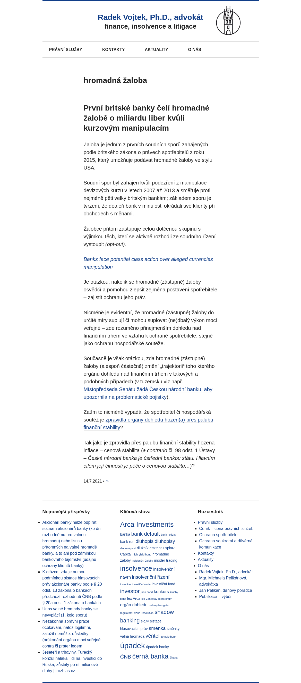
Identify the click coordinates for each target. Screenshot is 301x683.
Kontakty (113, 49)
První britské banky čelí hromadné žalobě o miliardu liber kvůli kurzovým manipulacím (147, 118)
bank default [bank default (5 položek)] (145, 534)
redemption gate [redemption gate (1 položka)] (159, 605)
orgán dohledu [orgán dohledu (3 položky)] (134, 604)
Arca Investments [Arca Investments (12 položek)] (147, 524)
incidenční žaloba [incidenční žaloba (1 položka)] (142, 560)
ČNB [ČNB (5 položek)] (125, 657)
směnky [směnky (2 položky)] (173, 629)
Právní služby (65, 49)
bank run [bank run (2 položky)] (127, 541)
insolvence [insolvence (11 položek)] (136, 568)
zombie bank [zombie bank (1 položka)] (168, 636)
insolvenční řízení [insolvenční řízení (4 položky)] (150, 577)
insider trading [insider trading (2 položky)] (165, 560)
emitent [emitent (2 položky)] (156, 548)
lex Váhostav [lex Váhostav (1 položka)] (149, 598)
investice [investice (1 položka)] (125, 584)
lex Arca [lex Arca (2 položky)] (133, 598)
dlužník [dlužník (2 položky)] (142, 548)
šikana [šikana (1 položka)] (174, 657)
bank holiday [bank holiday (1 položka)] (168, 534)
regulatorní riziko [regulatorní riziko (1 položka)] (130, 612)
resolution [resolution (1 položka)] (147, 612)
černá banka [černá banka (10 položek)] (150, 656)
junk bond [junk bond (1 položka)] (147, 592)
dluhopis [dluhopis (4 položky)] (144, 541)
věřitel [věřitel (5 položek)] (152, 636)
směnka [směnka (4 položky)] (157, 628)
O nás (194, 49)
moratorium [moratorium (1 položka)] (165, 598)
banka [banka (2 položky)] (125, 534)
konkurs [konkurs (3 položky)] (161, 591)
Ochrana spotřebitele (218, 535)
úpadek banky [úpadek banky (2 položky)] (157, 647)
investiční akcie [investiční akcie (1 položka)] (141, 584)
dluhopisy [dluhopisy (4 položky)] (165, 541)
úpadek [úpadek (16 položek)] (132, 645)
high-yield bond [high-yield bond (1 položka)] (142, 554)
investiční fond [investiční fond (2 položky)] (163, 584)
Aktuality (156, 49)
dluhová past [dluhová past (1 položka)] (128, 548)
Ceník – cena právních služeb (226, 528)
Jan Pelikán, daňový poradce (225, 590)
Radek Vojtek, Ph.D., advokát (150, 17)
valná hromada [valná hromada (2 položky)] (132, 636)
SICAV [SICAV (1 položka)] (145, 621)
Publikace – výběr (215, 596)
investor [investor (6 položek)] (130, 591)
